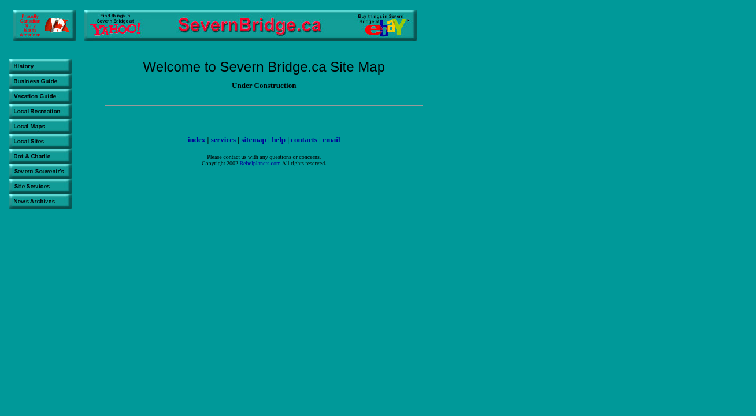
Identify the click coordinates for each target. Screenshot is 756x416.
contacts (304, 139)
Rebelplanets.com (259, 163)
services (223, 139)
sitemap (253, 139)
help (279, 139)
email (331, 139)
